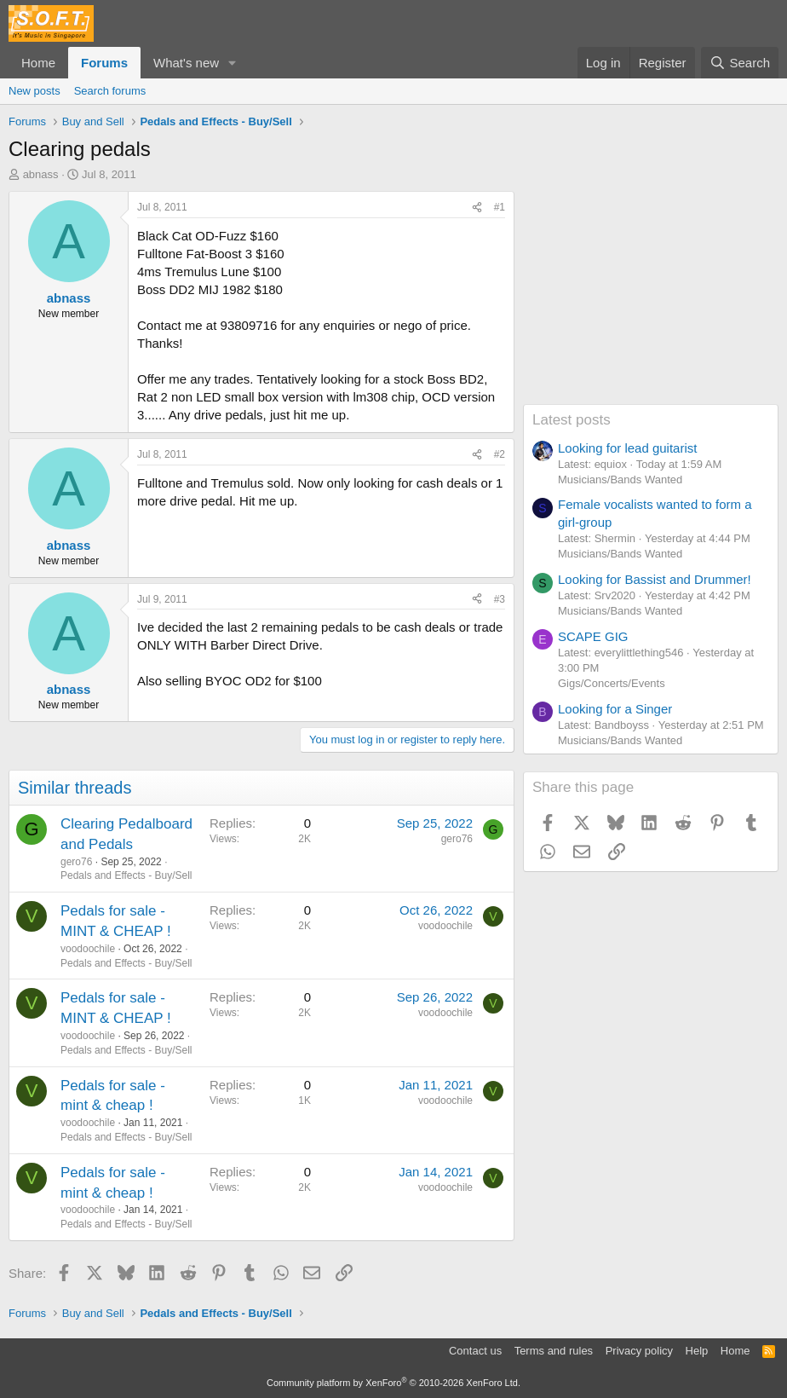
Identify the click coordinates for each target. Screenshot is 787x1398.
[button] (232, 62)
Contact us (475, 1350)
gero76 (76, 862)
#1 (499, 207)
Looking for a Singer (615, 709)
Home (38, 62)
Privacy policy (639, 1350)
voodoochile (87, 949)
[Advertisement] (650, 297)
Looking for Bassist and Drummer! (654, 579)
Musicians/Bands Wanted (620, 479)
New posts (34, 90)
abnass (41, 174)
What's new (186, 62)
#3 (499, 599)
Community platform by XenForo (393, 1383)
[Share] (477, 207)
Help (697, 1350)
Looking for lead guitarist (627, 448)
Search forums (110, 90)
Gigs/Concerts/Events (611, 683)
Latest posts (571, 420)
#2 (499, 454)
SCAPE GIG (593, 636)
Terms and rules (553, 1350)
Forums (104, 62)
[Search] (739, 62)
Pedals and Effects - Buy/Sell (126, 875)
